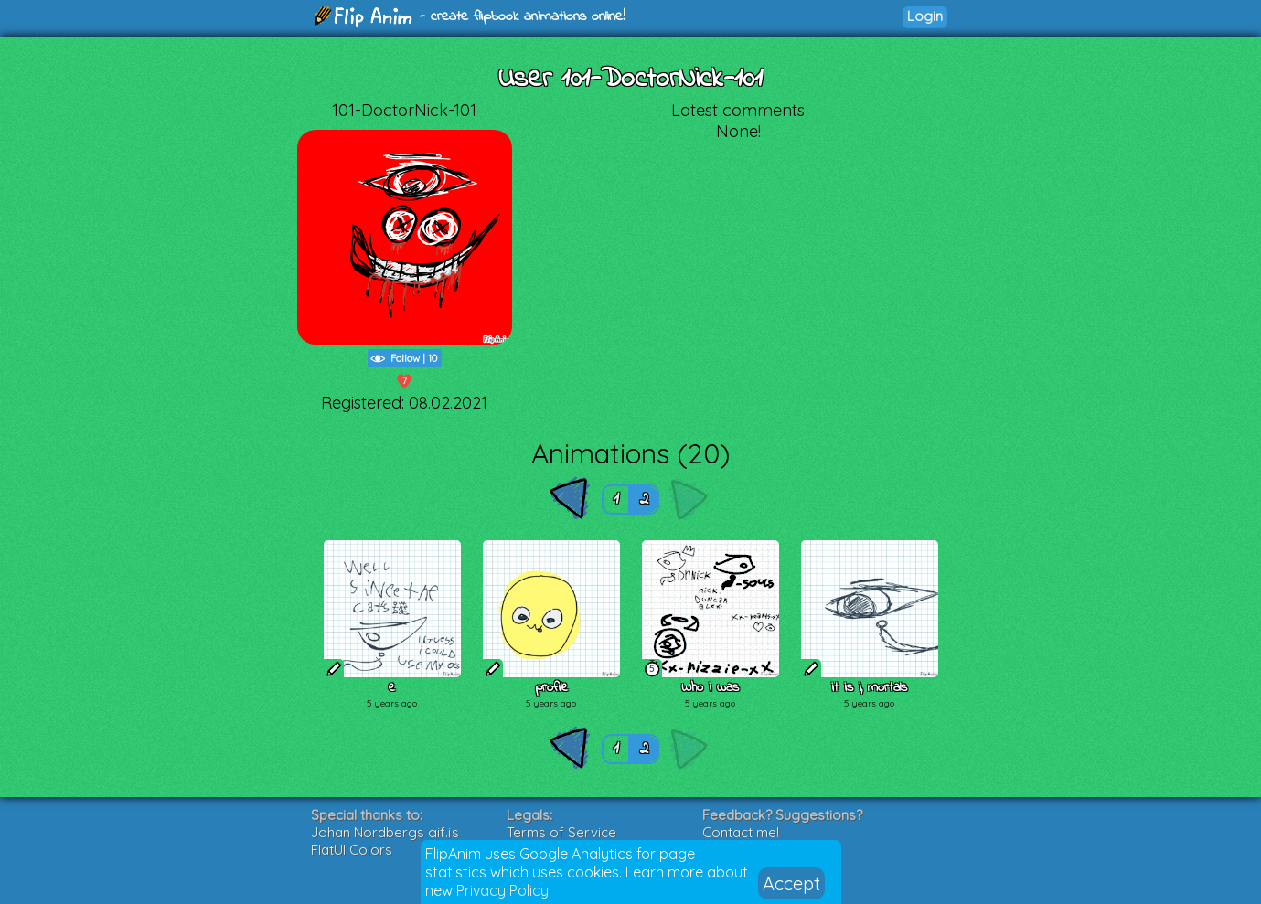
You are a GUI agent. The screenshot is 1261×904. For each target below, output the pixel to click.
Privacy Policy (502, 890)
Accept (791, 883)
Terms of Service (561, 832)
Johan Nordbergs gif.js (385, 832)
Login (925, 16)
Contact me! (740, 832)
